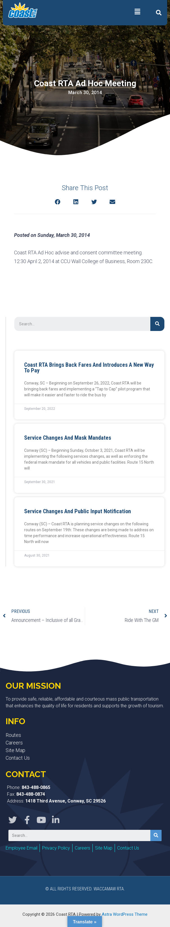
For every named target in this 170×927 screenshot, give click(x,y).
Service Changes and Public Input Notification (77, 511)
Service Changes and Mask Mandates (67, 437)
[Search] (157, 324)
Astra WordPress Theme (125, 914)
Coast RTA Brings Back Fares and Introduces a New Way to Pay (89, 367)
